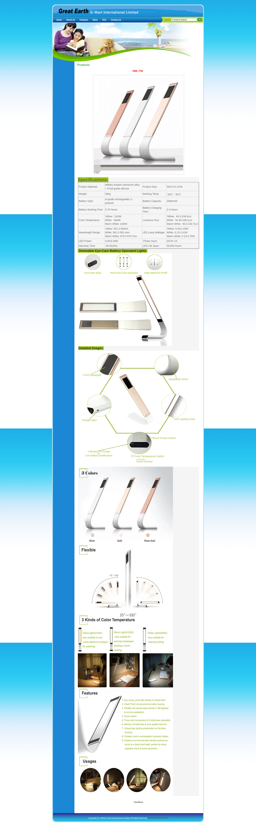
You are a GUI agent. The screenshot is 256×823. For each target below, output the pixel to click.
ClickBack (138, 802)
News (95, 20)
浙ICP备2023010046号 (158, 818)
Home (59, 20)
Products (84, 20)
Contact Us (116, 20)
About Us (70, 20)
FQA (104, 20)
